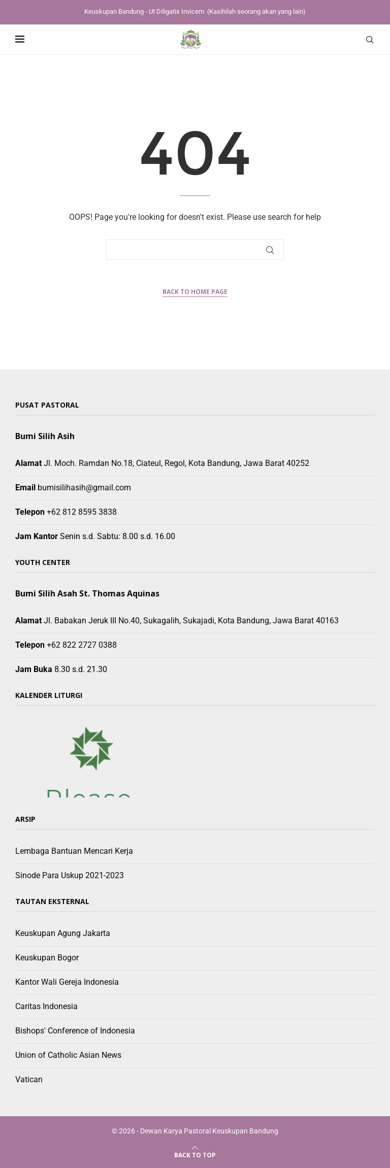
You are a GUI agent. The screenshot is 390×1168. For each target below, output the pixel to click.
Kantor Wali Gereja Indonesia (67, 982)
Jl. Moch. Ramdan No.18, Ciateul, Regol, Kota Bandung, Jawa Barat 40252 (176, 463)
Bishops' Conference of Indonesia (75, 1031)
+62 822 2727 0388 (82, 645)
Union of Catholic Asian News (68, 1055)
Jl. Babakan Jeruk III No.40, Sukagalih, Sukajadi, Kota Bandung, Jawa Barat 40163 (191, 620)
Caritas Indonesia (46, 1006)
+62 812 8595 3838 (82, 512)
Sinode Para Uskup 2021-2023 (69, 875)
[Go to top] (195, 1154)
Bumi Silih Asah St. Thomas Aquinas (87, 593)
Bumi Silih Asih (45, 436)
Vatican (29, 1079)
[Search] (370, 39)
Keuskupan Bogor (47, 957)
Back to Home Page (195, 291)
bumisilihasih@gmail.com (84, 487)
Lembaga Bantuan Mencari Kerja (74, 851)
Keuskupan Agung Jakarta (62, 933)
